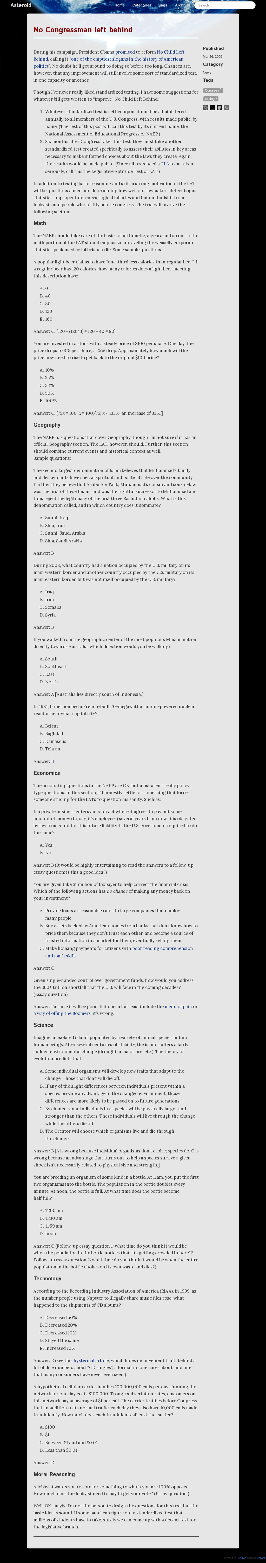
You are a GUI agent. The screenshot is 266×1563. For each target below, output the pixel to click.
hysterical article (91, 1360)
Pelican (242, 1558)
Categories (141, 5)
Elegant (260, 1558)
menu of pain (178, 1006)
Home (120, 5)
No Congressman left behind (83, 30)
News (207, 72)
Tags (163, 5)
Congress (213, 90)
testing (211, 98)
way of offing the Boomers (64, 1013)
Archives (182, 5)
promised (125, 52)
